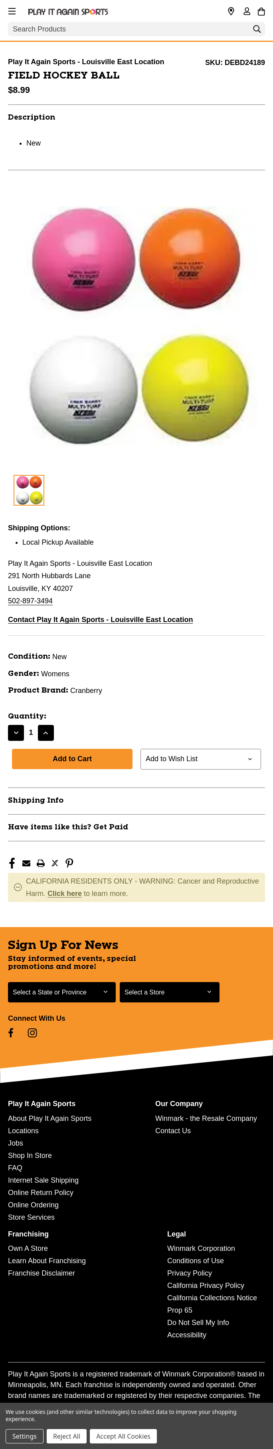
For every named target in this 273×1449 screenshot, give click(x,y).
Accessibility (186, 1335)
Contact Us (173, 1131)
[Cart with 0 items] (261, 10)
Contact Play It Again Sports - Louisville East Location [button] (100, 620)
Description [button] (31, 117)
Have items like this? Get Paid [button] (68, 827)
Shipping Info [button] (35, 800)
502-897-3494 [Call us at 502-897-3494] (30, 601)
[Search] (257, 31)
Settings (24, 1436)
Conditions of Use (195, 1261)
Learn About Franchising (47, 1261)
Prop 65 (179, 1310)
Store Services (31, 1217)
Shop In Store (30, 1156)
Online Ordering (33, 1205)
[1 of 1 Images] (29, 490)
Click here (64, 894)
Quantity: (27, 716)
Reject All (66, 1436)
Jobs (15, 1143)
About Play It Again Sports (49, 1118)
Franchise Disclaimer (41, 1273)
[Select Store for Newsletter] (170, 992)
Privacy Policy (189, 1273)
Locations (23, 1131)
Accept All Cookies (123, 1436)
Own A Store (28, 1248)
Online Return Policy (40, 1193)
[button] (11, 10)
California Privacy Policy (205, 1286)
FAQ (15, 1168)
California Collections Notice (212, 1298)
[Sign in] (246, 12)
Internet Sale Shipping (43, 1180)
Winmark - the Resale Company (206, 1118)
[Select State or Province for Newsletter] (62, 992)
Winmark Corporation (201, 1248)
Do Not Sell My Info (198, 1323)
